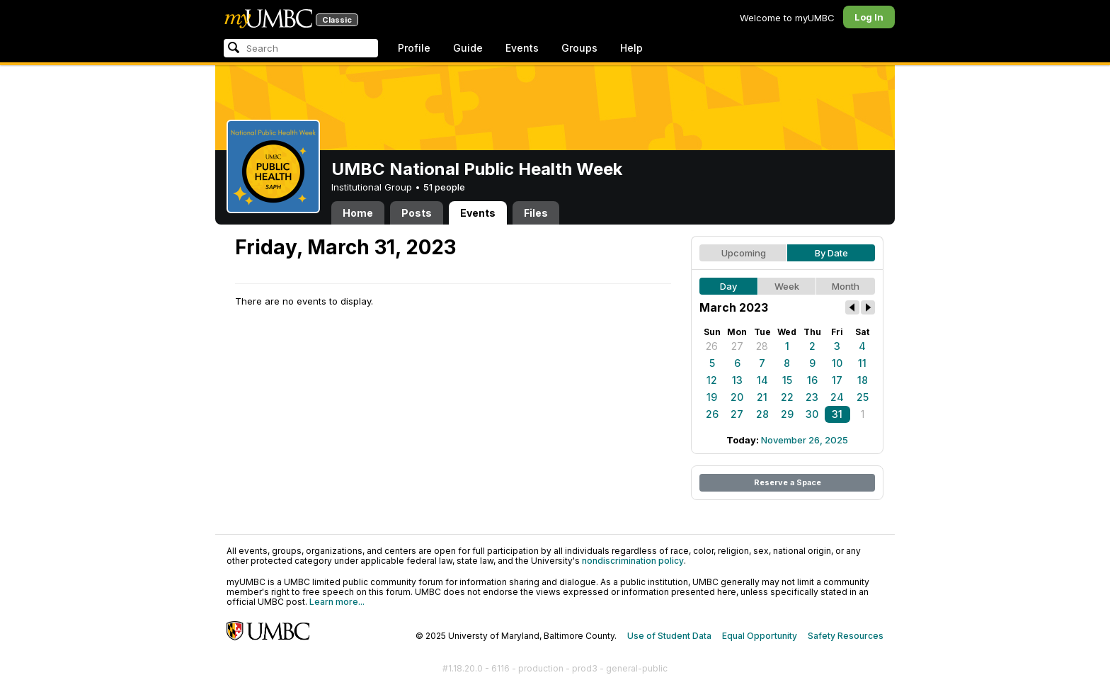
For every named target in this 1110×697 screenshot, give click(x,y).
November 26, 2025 (804, 440)
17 (837, 380)
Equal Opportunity (759, 635)
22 (787, 397)
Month (845, 286)
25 (863, 397)
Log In (868, 17)
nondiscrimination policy (633, 560)
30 (812, 414)
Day (728, 286)
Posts (416, 213)
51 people (444, 187)
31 (837, 414)
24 (837, 397)
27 (737, 346)
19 (711, 397)
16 (812, 380)
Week (786, 286)
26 (712, 346)
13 (737, 380)
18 (862, 380)
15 (787, 380)
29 (787, 414)
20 (737, 397)
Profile (414, 48)
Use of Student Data (669, 635)
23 (812, 397)
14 (762, 380)
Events (522, 48)
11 (862, 363)
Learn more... (337, 601)
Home (358, 213)
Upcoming (743, 253)
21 (762, 397)
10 (837, 363)
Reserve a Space (787, 482)
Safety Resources (845, 635)
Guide (468, 48)
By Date (831, 253)
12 (711, 380)
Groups (579, 48)
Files (536, 213)
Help (631, 48)
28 (762, 346)
